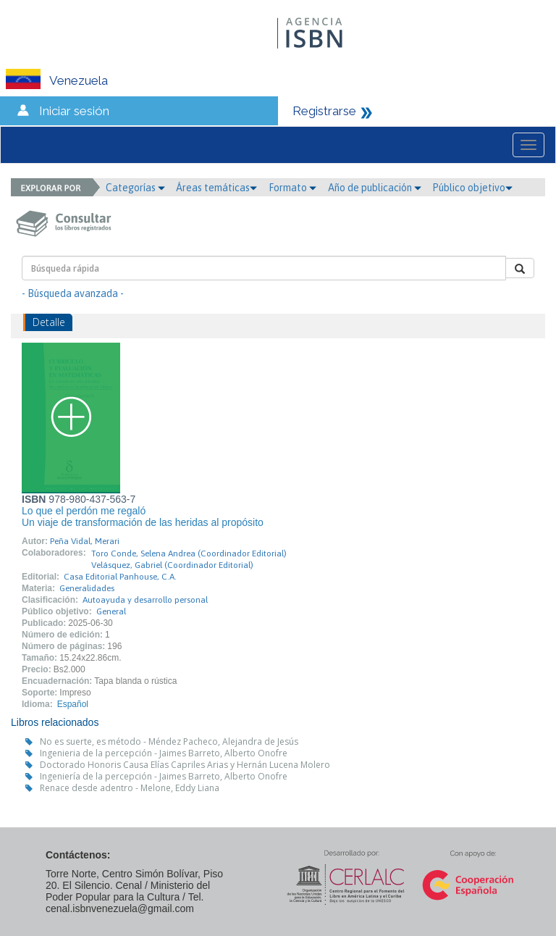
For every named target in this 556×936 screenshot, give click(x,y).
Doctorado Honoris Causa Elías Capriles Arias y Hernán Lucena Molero (185, 765)
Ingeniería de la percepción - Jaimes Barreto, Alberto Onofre (163, 776)
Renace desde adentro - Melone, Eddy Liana (129, 788)
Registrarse (324, 111)
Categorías (135, 187)
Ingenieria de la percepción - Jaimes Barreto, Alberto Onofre (163, 753)
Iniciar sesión (74, 111)
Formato (292, 187)
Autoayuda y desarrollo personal (145, 600)
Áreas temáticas (216, 187)
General (111, 611)
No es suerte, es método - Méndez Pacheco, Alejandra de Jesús (169, 741)
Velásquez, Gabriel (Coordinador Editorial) (172, 565)
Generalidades (86, 588)
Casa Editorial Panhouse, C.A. (120, 577)
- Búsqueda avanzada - (73, 293)
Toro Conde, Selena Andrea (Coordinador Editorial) (189, 553)
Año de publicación (374, 187)
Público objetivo (472, 187)
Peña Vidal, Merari (84, 541)
